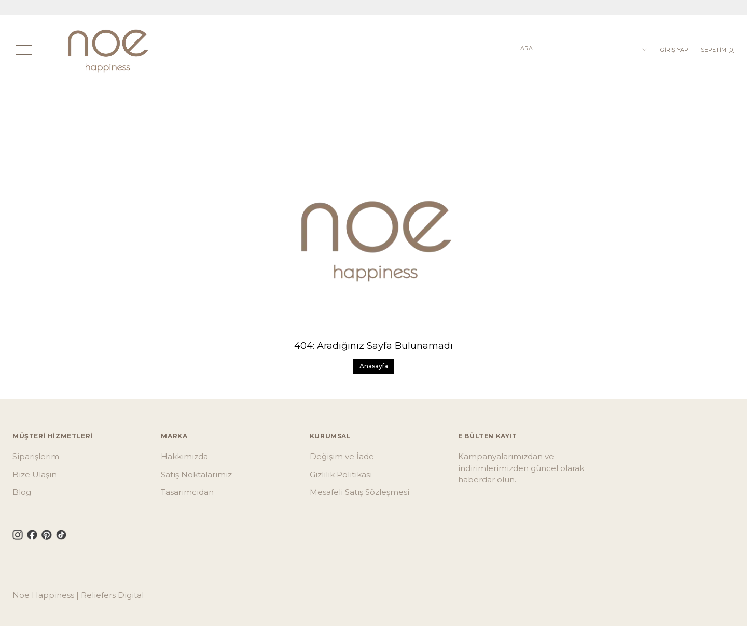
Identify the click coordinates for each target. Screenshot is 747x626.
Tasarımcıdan (187, 492)
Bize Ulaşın (34, 474)
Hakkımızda (184, 456)
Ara (526, 48)
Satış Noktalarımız (196, 474)
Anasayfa (373, 366)
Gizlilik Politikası (341, 474)
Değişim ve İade (342, 456)
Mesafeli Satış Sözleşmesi (359, 492)
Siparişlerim (35, 456)
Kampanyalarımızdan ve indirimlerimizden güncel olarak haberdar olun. (521, 468)
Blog (21, 492)
